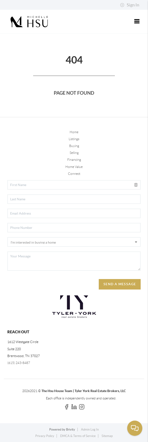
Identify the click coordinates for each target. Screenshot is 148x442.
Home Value (74, 167)
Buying (74, 146)
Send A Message (119, 284)
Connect (74, 174)
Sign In (129, 5)
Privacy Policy (44, 436)
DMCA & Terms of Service (78, 436)
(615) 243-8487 (18, 363)
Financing (74, 160)
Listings (74, 139)
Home (74, 132)
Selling (74, 153)
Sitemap (107, 436)
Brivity (70, 429)
